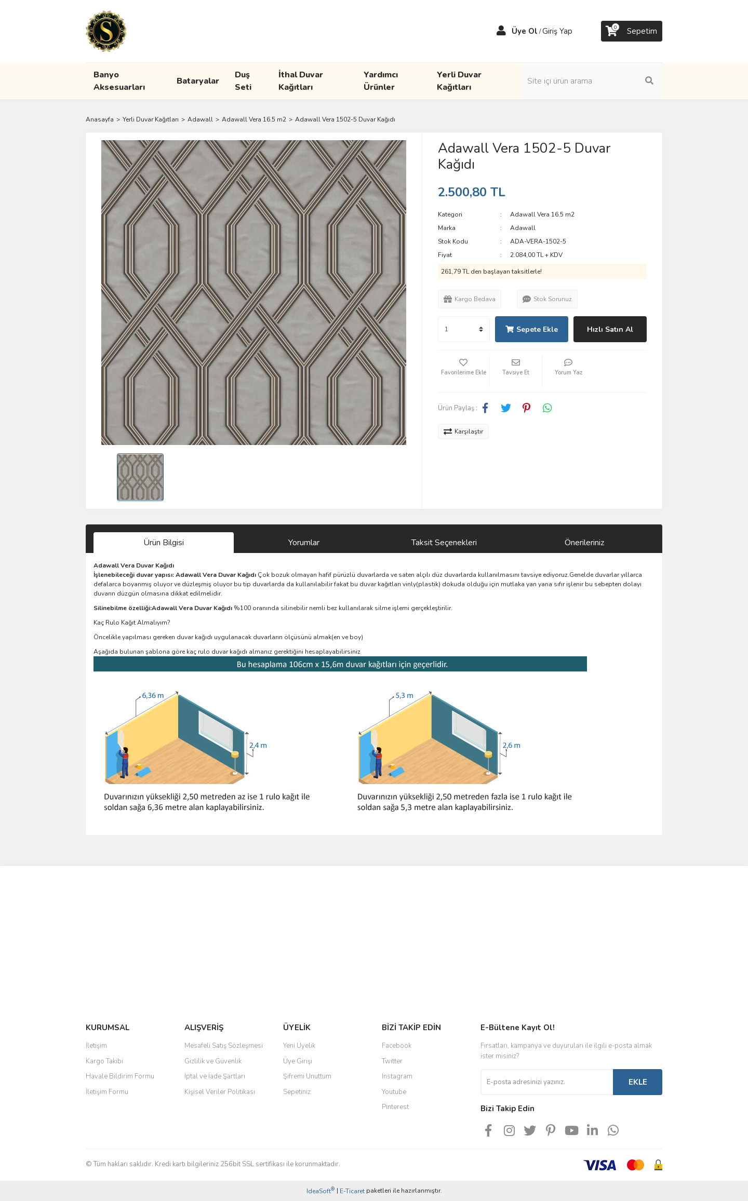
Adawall (523, 228)
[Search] (592, 81)
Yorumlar (303, 542)
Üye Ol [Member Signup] (525, 31)
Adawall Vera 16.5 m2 (542, 214)
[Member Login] (501, 31)
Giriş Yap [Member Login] (557, 31)
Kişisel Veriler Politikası (219, 1092)
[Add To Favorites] (464, 371)
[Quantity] (464, 329)
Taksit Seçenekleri (444, 542)
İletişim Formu (107, 1092)
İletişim (96, 1045)
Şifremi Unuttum (307, 1076)
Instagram (397, 1076)
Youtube (394, 1092)
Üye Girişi (297, 1061)
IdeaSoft (320, 1190)
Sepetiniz (297, 1092)
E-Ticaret (352, 1191)
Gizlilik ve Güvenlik (213, 1061)
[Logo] (106, 30)
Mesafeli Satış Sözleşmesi (223, 1045)
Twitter (392, 1061)
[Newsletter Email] (546, 1082)
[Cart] (631, 31)
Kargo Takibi (104, 1061)
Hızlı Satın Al (610, 329)
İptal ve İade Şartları (214, 1076)
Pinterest (395, 1107)
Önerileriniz (584, 542)
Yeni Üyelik (299, 1045)
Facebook (396, 1045)
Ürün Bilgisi (163, 542)
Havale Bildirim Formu (120, 1076)
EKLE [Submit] (638, 1082)
